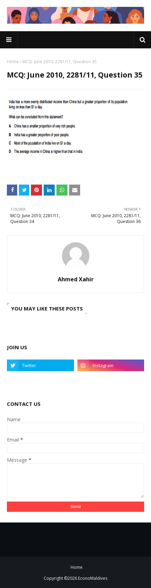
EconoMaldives (92, 578)
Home (13, 61)
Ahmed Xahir (76, 279)
